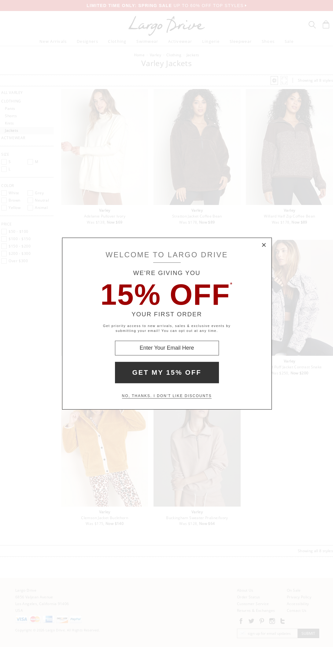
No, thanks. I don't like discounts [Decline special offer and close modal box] (167, 396)
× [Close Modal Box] (264, 245)
